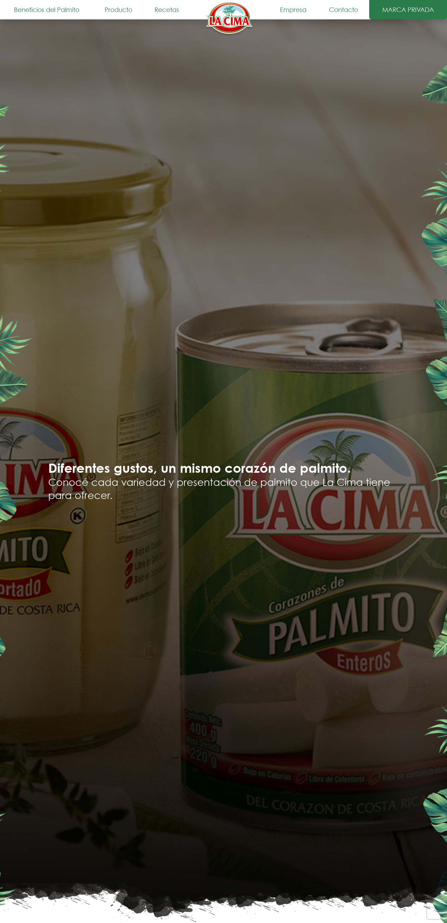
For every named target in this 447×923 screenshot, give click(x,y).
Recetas (167, 9)
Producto (118, 9)
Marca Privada (408, 9)
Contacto (343, 9)
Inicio (229, 18)
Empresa (293, 9)
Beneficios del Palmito (46, 9)
